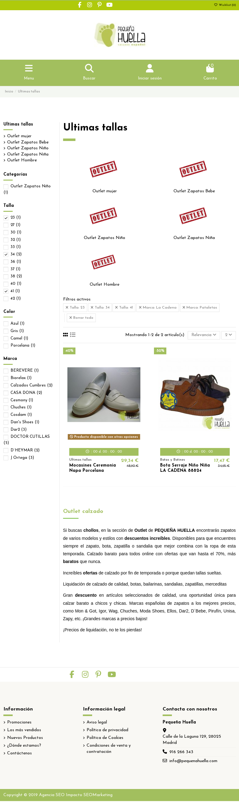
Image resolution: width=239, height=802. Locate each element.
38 (16, 277)
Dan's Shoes (25, 423)
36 (16, 262)
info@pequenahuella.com (193, 762)
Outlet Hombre (104, 285)
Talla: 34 (100, 308)
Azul (17, 324)
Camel (19, 339)
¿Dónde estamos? (24, 746)
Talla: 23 (75, 308)
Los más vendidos (24, 730)
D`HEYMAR (25, 451)
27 (15, 226)
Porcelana (23, 346)
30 (16, 233)
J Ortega (22, 458)
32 (16, 240)
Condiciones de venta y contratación (109, 749)
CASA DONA (26, 393)
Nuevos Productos (25, 738)
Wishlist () (225, 5)
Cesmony (22, 401)
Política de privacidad (107, 730)
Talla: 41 (124, 308)
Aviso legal (97, 723)
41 (15, 292)
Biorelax (21, 379)
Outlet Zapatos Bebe (194, 192)
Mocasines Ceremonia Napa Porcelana (92, 469)
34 (16, 255)
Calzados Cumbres (32, 386)
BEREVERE (25, 371)
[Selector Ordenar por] (203, 335)
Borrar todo (81, 318)
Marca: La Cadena (158, 308)
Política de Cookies (105, 738)
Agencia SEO (52, 795)
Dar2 (19, 430)
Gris (17, 331)
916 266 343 (181, 752)
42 (16, 299)
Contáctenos (19, 754)
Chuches (21, 408)
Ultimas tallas (18, 124)
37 (15, 269)
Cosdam (21, 415)
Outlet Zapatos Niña (194, 238)
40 (16, 284)
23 (16, 218)
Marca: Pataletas (199, 308)
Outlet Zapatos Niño (104, 238)
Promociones (19, 723)
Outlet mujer (104, 192)
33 (16, 247)
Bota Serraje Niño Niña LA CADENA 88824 (185, 469)
